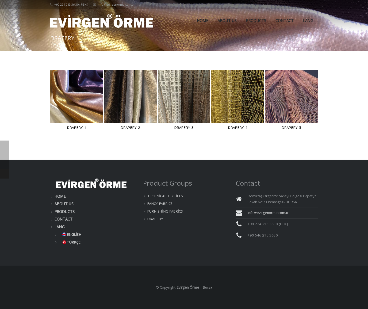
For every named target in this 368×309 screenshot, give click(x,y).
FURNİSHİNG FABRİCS (165, 211)
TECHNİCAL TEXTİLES (165, 196)
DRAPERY (155, 218)
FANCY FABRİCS (159, 203)
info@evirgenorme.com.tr (116, 4)
